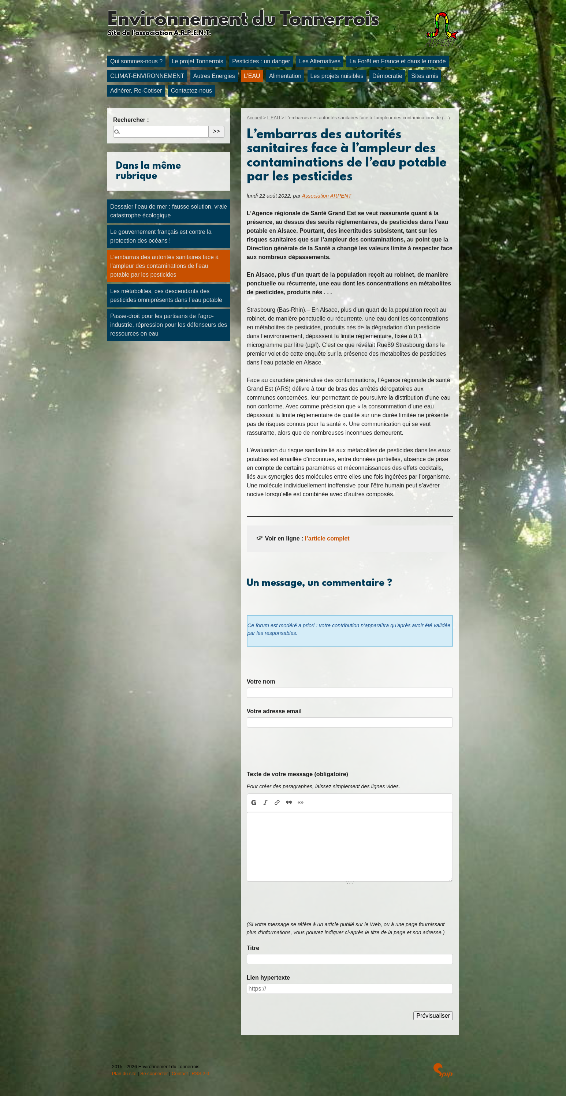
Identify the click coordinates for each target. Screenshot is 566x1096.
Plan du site (124, 1073)
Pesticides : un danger (261, 61)
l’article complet (327, 538)
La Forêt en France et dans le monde (397, 61)
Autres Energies (214, 76)
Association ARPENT (326, 196)
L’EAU (252, 76)
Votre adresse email (274, 711)
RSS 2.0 (200, 1073)
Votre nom (261, 681)
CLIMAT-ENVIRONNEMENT (147, 76)
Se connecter (154, 1073)
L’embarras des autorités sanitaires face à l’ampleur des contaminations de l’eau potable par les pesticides (164, 266)
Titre (253, 948)
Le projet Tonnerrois (197, 61)
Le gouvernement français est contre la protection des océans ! (161, 236)
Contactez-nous (191, 90)
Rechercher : (131, 120)
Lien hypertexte (268, 978)
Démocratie (387, 76)
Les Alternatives (319, 61)
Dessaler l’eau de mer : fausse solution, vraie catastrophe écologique (168, 210)
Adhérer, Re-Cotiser (136, 90)
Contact (180, 1073)
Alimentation (285, 76)
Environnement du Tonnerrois (243, 20)
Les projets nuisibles (337, 76)
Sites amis (424, 76)
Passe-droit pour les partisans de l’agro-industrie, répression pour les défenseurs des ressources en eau (168, 325)
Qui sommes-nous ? (136, 61)
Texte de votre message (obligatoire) (297, 774)
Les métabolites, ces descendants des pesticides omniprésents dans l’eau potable (166, 295)
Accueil (254, 117)
